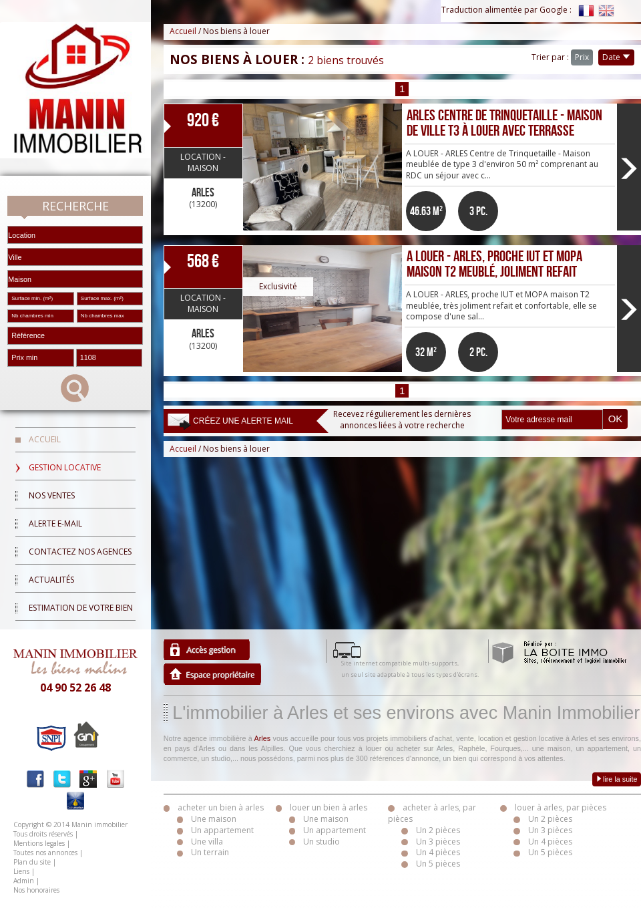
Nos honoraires (36, 890)
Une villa (207, 841)
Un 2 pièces (438, 830)
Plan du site (32, 862)
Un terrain (210, 852)
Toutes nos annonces (45, 852)
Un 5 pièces (438, 863)
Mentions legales (39, 843)
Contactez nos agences (80, 551)
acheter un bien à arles (221, 807)
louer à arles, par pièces (560, 807)
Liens (21, 871)
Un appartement (222, 830)
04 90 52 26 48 (75, 687)
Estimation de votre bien (81, 607)
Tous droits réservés (43, 834)
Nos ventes (52, 495)
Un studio (321, 841)
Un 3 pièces (438, 841)
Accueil (45, 439)
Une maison (213, 818)
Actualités (51, 579)
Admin (23, 880)
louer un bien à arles (328, 807)
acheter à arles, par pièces (432, 813)
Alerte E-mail (55, 523)
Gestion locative (65, 467)
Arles (262, 738)
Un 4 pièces (438, 852)
